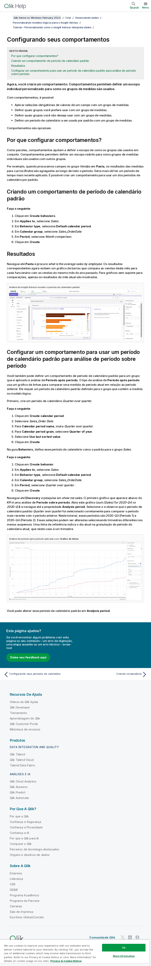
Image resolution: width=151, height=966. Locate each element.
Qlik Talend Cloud (22, 759)
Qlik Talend (17, 754)
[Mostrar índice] (8, 17)
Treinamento (18, 713)
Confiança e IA (19, 832)
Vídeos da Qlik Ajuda (24, 702)
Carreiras (16, 906)
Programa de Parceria (24, 900)
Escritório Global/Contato (27, 917)
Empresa (16, 873)
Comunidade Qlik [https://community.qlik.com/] (102, 937)
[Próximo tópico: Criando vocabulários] (112, 674)
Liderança (16, 878)
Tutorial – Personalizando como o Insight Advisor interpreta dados (52, 27)
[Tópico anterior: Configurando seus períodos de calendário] (38, 674)
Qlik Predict (17, 792)
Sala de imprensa (21, 911)
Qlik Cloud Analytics (23, 781)
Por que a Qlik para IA (24, 838)
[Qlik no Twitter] (123, 937)
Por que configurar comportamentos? (34, 56)
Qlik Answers (19, 787)
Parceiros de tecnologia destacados (34, 849)
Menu (145, 7)
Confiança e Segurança (25, 821)
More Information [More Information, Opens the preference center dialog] (124, 956)
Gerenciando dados (87, 17)
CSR (12, 884)
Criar (68, 17)
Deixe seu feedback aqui (28, 657)
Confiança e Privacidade (26, 827)
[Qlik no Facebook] (137, 937)
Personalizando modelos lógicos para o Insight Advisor (45, 22)
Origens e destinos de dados (30, 854)
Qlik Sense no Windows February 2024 (37, 17)
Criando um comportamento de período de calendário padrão (50, 60)
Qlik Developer (20, 707)
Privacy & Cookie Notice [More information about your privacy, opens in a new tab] (66, 960)
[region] (74, 952)
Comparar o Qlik (21, 843)
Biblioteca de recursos (25, 729)
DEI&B (14, 889)
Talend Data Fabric (22, 765)
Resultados (18, 65)
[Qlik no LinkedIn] (130, 937)
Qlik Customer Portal (24, 724)
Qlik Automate (19, 798)
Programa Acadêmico (24, 895)
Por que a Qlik (19, 816)
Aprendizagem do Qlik (25, 718)
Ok (123, 947)
